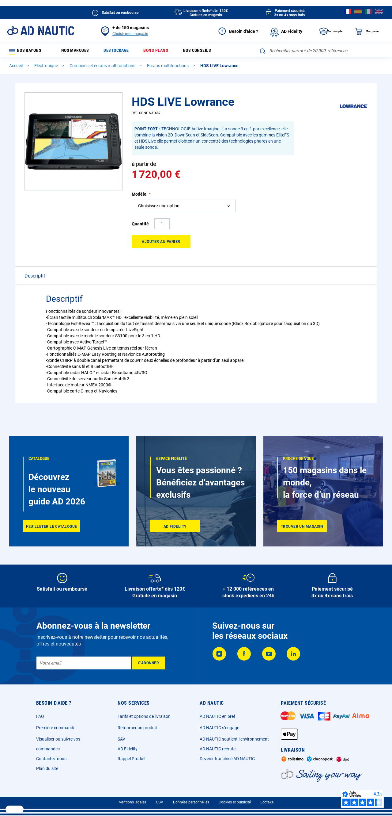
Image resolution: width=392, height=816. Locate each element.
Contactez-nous (51, 758)
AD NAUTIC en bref (217, 716)
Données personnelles (191, 802)
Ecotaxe (266, 802)
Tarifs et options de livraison (144, 716)
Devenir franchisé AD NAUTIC (227, 758)
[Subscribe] (148, 663)
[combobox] (320, 50)
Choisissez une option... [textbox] (160, 208)
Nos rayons (28, 52)
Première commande (55, 727)
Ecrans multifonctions (168, 68)
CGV (159, 802)
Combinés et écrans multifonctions (103, 68)
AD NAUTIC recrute (218, 748)
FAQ (40, 716)
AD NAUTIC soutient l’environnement (234, 739)
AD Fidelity (128, 748)
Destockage (122, 52)
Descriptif (34, 279)
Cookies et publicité (235, 802)
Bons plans (164, 52)
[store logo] (40, 31)
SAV (121, 739)
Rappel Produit (132, 758)
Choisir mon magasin (130, 34)
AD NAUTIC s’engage (219, 727)
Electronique (46, 68)
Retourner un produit (137, 727)
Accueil (16, 68)
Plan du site (47, 768)
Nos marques (78, 52)
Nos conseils (208, 52)
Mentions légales (132, 802)
